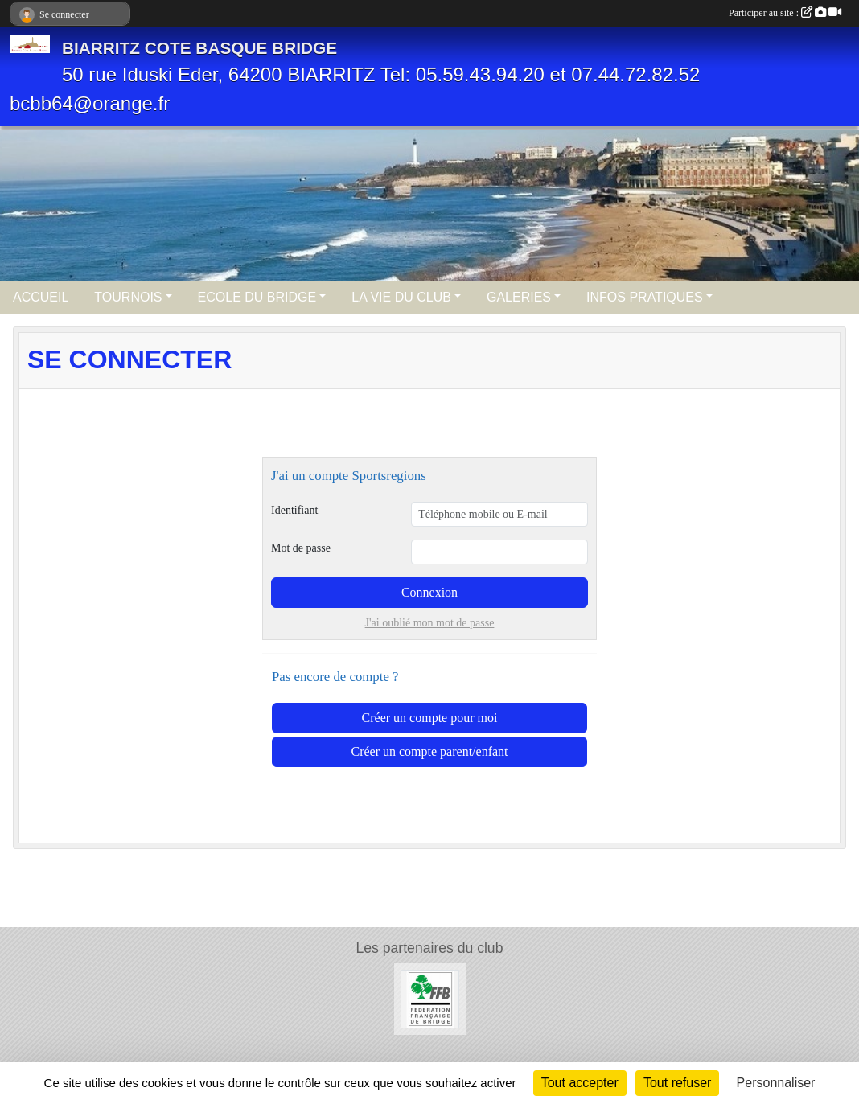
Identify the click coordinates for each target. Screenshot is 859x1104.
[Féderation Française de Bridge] (430, 998)
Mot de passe (301, 548)
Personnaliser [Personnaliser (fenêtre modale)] (776, 1083)
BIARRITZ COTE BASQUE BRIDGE (199, 48)
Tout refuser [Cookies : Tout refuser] (677, 1083)
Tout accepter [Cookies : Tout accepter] (580, 1083)
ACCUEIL (40, 297)
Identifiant (294, 510)
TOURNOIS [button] (128, 297)
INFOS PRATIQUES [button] (644, 297)
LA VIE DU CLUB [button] (401, 297)
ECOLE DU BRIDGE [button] (257, 297)
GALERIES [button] (519, 297)
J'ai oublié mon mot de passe (430, 623)
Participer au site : (785, 12)
